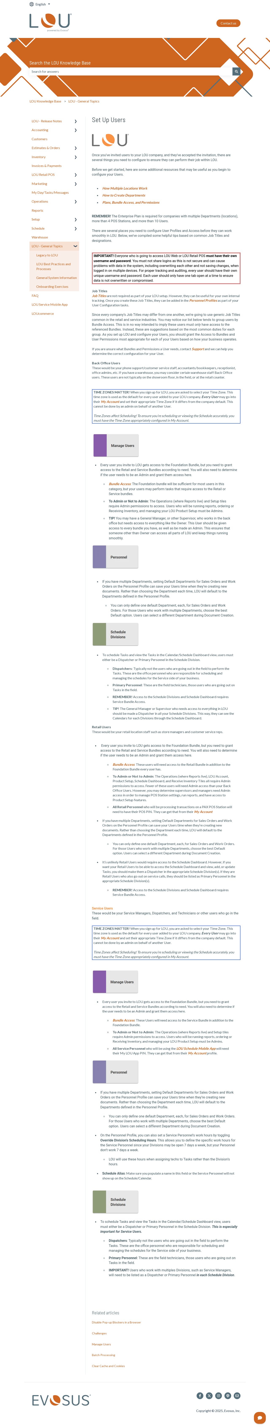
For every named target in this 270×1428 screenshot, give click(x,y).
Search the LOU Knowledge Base (60, 63)
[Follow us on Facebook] (200, 1395)
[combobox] (131, 71)
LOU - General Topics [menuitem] (47, 246)
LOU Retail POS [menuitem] (43, 174)
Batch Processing (103, 1355)
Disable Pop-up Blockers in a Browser (116, 1322)
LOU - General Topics (83, 101)
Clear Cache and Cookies (108, 1366)
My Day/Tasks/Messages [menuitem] (50, 192)
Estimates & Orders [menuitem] (46, 148)
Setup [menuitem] (36, 219)
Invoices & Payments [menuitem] (47, 166)
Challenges (99, 1333)
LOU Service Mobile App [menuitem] (50, 304)
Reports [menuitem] (37, 210)
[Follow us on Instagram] (218, 1395)
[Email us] (237, 1395)
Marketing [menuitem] (39, 184)
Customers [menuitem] (39, 139)
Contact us (228, 23)
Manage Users (101, 1344)
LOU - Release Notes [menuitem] (47, 121)
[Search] (236, 71)
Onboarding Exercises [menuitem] (52, 286)
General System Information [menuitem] (56, 278)
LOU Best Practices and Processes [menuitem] (53, 266)
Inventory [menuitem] (39, 157)
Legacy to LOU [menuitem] (47, 255)
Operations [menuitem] (40, 201)
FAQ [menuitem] (35, 295)
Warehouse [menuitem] (40, 237)
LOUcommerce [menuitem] (43, 313)
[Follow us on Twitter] (209, 1395)
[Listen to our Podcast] (227, 1395)
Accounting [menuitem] (40, 130)
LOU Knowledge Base (45, 101)
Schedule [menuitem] (38, 228)
